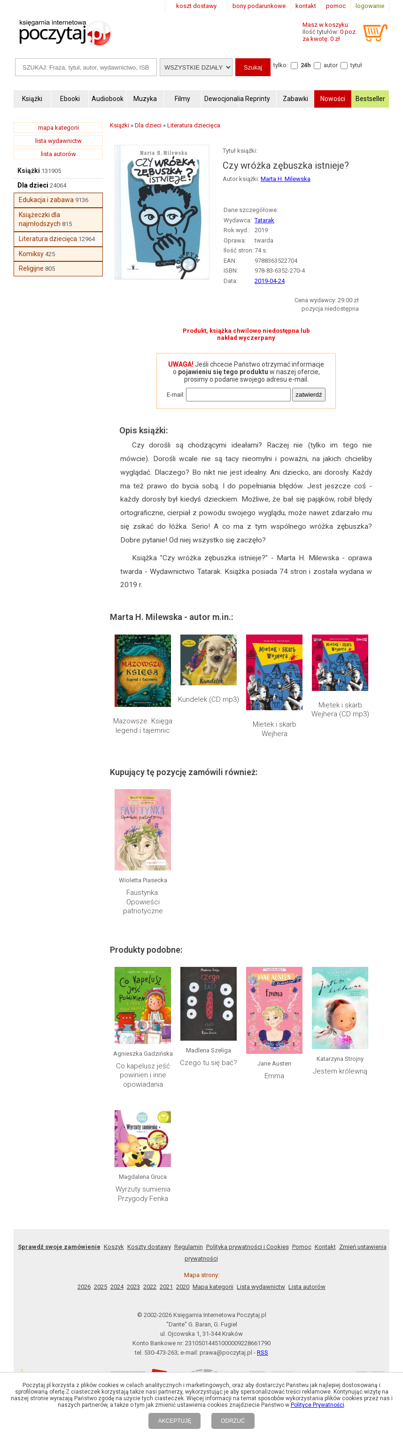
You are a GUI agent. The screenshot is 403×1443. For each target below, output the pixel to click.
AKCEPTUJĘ (174, 1421)
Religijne (31, 268)
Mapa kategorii (213, 1286)
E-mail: (176, 394)
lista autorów (58, 153)
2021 (166, 1286)
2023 (133, 1286)
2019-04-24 (270, 280)
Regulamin (188, 1246)
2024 (117, 1286)
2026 (84, 1286)
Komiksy (31, 254)
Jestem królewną (340, 1071)
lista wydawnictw (58, 140)
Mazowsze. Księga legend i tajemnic (142, 726)
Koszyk (114, 1246)
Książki (28, 170)
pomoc (336, 5)
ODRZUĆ (233, 1421)
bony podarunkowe (259, 5)
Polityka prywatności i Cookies (247, 1246)
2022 (149, 1286)
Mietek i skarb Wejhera (274, 729)
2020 (182, 1286)
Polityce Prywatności (317, 1405)
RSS (262, 1352)
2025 (100, 1286)
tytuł (356, 65)
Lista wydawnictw (261, 1286)
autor (331, 65)
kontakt (305, 5)
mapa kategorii (58, 127)
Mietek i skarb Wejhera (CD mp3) (340, 710)
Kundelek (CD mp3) (208, 699)
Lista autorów (307, 1286)
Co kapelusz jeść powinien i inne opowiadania (143, 1075)
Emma (274, 1076)
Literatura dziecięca (48, 239)
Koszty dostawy (149, 1246)
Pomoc (301, 1246)
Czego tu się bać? (208, 1063)
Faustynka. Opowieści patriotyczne (143, 901)
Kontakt (325, 1246)
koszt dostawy (196, 5)
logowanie (370, 5)
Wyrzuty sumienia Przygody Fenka (143, 1194)
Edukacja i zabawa (46, 200)
